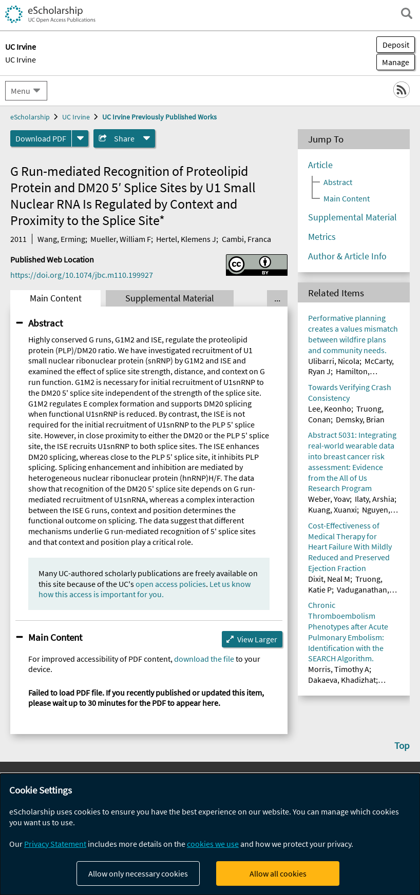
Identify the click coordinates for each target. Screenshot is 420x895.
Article (320, 165)
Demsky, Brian (360, 419)
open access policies (171, 584)
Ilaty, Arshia (374, 499)
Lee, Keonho (329, 408)
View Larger (257, 639)
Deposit (396, 44)
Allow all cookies (278, 873)
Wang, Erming (61, 239)
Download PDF (40, 138)
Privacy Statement (55, 844)
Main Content (56, 298)
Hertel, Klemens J (186, 239)
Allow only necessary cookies (138, 873)
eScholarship (30, 116)
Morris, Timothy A (338, 669)
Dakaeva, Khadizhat (342, 680)
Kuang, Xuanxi (332, 509)
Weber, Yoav (329, 499)
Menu (20, 91)
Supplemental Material (169, 298)
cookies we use (213, 844)
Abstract (45, 323)
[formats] (80, 138)
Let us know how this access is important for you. (145, 589)
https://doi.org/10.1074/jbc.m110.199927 (81, 275)
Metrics (322, 236)
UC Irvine (20, 59)
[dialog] (210, 834)
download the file (204, 659)
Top (402, 745)
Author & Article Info (347, 256)
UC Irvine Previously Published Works (159, 116)
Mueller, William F (120, 239)
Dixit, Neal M (329, 579)
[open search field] (406, 13)
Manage (392, 62)
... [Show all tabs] (277, 298)
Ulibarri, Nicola (333, 361)
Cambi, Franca (246, 239)
